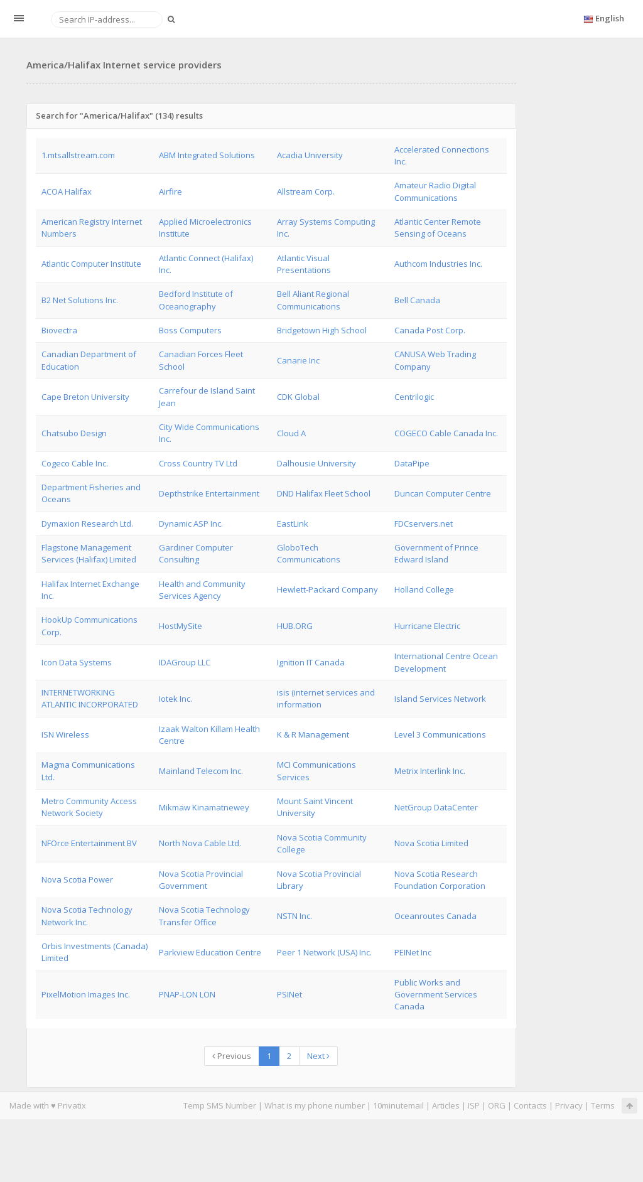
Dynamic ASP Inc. (191, 523)
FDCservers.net (423, 523)
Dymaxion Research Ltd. (87, 523)
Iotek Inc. (175, 698)
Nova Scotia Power (77, 879)
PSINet (289, 994)
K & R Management (313, 734)
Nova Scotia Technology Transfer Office (204, 915)
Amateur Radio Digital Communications (435, 191)
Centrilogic (414, 396)
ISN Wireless (65, 734)
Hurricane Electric (427, 625)
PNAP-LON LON (187, 994)
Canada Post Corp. (429, 330)
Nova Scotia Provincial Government (201, 879)
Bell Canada (417, 300)
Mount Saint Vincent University (315, 807)
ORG (496, 1105)
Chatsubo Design (74, 433)
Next (318, 1055)
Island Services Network (440, 698)
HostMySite (180, 625)
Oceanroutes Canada (435, 915)
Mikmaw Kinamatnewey (204, 807)
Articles (446, 1105)
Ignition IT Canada (311, 662)
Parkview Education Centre (210, 952)
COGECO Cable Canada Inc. (446, 433)
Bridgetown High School (322, 330)
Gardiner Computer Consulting (196, 553)
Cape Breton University (85, 396)
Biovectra (59, 330)
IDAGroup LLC (184, 662)
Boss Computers (190, 330)
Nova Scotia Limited (431, 843)
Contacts (530, 1105)
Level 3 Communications (440, 734)
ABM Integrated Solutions (207, 155)
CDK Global (298, 396)
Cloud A (291, 433)
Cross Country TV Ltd (198, 463)
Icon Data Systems (76, 662)
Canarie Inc (298, 360)
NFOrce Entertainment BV (89, 843)
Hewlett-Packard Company (327, 589)
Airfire (170, 191)
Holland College (424, 589)
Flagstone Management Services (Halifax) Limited (88, 553)
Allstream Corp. (306, 191)
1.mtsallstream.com (78, 155)
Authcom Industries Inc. (438, 263)
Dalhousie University (316, 463)
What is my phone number (314, 1105)
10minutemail (398, 1105)
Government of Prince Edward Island (436, 553)
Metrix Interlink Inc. (429, 770)
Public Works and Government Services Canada (435, 995)
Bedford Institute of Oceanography (196, 299)
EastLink (292, 523)
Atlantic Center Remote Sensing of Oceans (437, 227)
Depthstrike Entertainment (209, 493)
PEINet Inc (412, 952)
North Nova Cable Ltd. (200, 843)
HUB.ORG (295, 625)
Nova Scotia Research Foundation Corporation (439, 879)
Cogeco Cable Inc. (74, 463)
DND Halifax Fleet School (323, 493)
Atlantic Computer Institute (91, 263)
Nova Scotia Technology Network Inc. (86, 915)
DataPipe (412, 463)
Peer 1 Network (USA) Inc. (324, 952)
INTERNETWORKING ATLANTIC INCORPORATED (89, 698)
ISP (474, 1105)
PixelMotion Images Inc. (85, 994)
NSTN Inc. (294, 915)
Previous (231, 1055)
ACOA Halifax (66, 191)
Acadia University (310, 155)
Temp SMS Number (219, 1105)
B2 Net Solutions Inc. (79, 300)
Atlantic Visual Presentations (304, 264)
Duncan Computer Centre (442, 493)
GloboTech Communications (308, 553)
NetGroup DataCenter (436, 807)
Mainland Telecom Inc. (201, 770)
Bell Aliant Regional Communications (313, 299)
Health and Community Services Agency (202, 589)
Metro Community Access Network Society (89, 807)
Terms (603, 1105)
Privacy (569, 1105)
